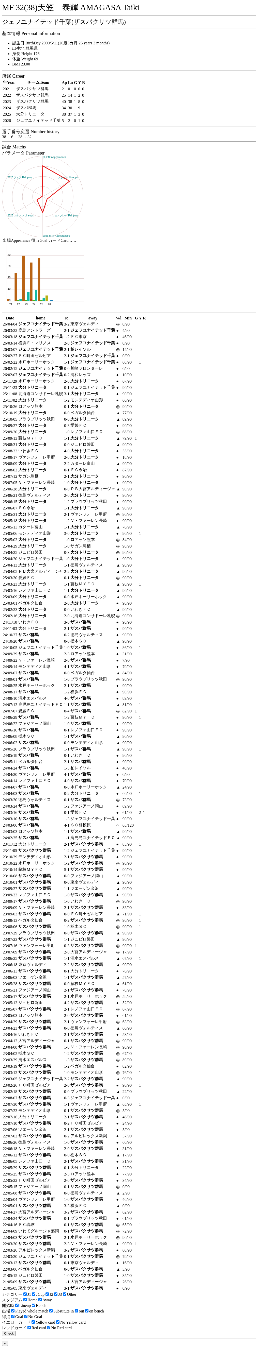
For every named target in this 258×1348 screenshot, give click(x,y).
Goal (17, 1317)
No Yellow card (71, 1322)
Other (69, 1294)
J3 (58, 1294)
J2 (49, 1294)
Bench (39, 1305)
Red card (36, 1328)
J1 (27, 1294)
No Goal (33, 1317)
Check (9, 1333)
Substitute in (61, 1311)
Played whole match (29, 1311)
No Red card (59, 1328)
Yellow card (43, 1322)
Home (30, 1300)
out (79, 1311)
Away (45, 1300)
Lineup (23, 1305)
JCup (38, 1294)
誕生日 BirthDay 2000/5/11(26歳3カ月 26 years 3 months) (61, 43)
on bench (94, 1311)
